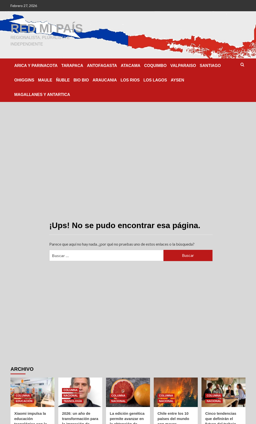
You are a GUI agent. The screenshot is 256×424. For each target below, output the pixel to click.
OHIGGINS (24, 80)
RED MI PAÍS (46, 28)
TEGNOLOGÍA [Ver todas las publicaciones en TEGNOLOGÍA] (73, 401)
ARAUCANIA (104, 80)
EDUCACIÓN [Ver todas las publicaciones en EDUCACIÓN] (24, 401)
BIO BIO (81, 80)
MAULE (45, 80)
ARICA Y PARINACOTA (36, 65)
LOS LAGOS (155, 80)
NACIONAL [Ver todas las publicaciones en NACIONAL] (71, 395)
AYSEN (177, 80)
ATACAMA (130, 65)
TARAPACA (72, 65)
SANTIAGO (210, 65)
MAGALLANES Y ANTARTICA (42, 94)
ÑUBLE (63, 80)
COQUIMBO (155, 65)
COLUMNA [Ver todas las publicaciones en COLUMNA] (23, 395)
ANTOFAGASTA (102, 65)
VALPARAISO (183, 65)
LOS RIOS (130, 80)
